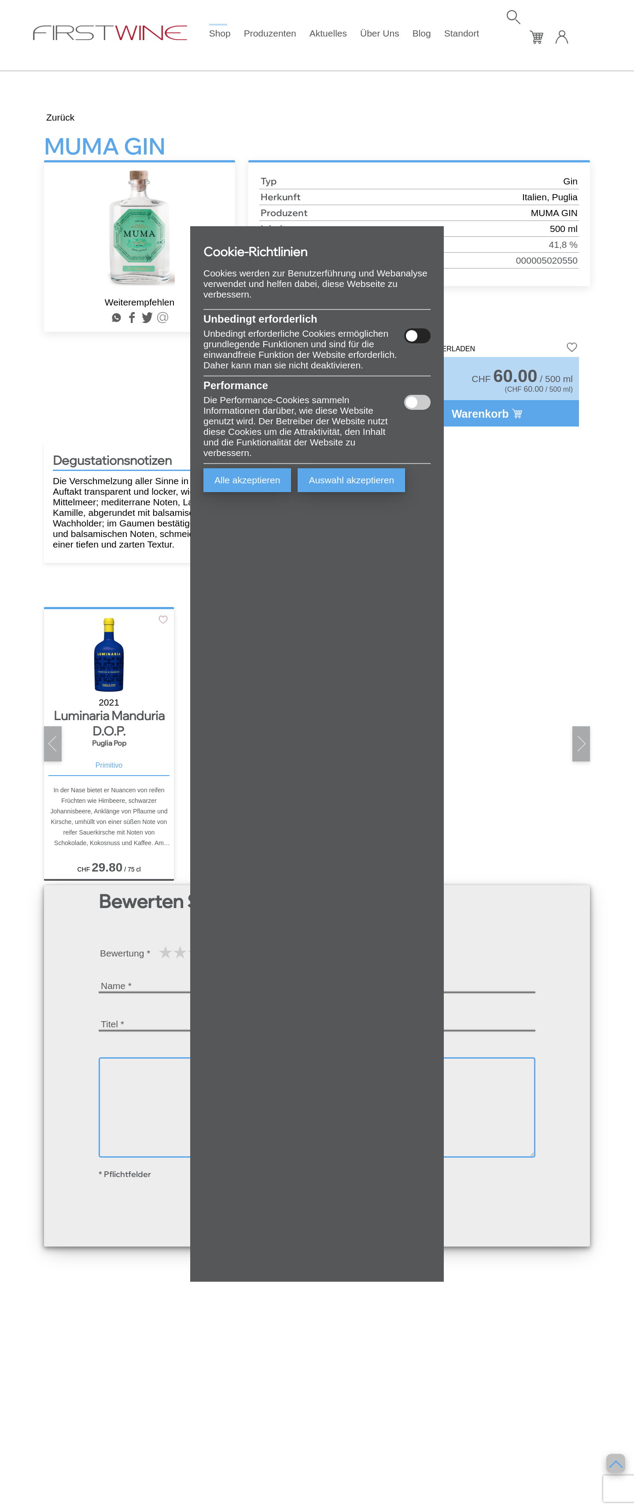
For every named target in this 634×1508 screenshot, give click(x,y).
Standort (461, 33)
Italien (534, 197)
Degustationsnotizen (112, 460)
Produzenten (270, 33)
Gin (570, 181)
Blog (422, 33)
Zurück (60, 117)
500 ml (564, 229)
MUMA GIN (554, 213)
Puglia (565, 197)
